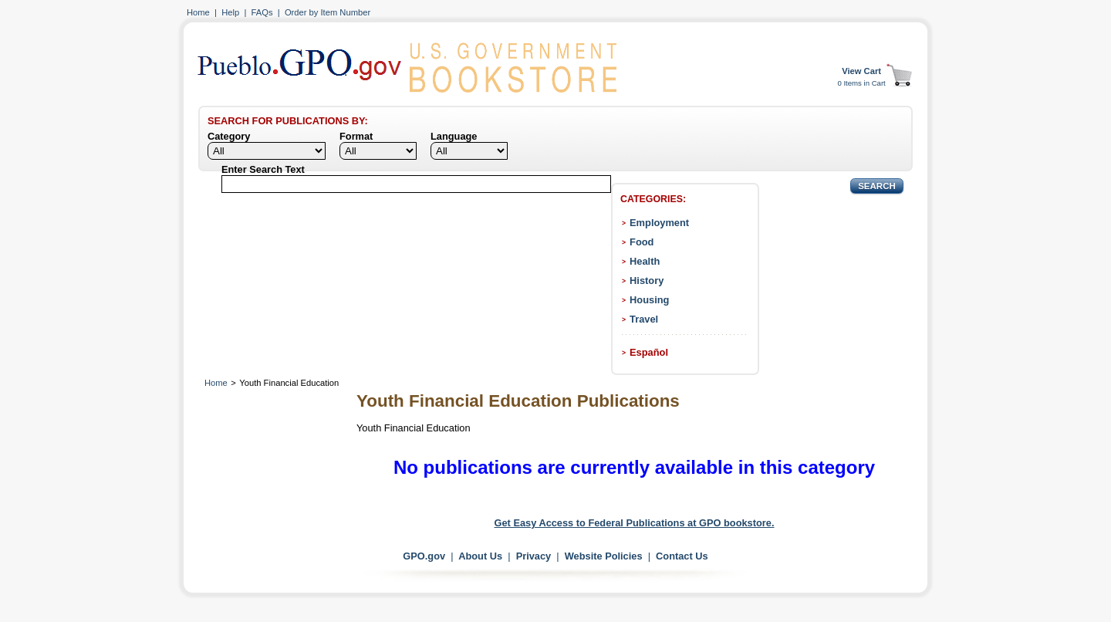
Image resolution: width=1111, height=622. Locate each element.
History (647, 280)
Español (649, 352)
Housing (649, 300)
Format (356, 136)
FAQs (262, 12)
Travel (644, 319)
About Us (480, 556)
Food (641, 242)
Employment (659, 222)
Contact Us (682, 556)
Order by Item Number (327, 12)
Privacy (534, 556)
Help (230, 12)
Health (645, 261)
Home (198, 12)
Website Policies (604, 556)
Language (454, 136)
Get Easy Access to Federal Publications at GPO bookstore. (635, 523)
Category (229, 136)
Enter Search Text (263, 169)
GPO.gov (424, 556)
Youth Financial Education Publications (518, 401)
